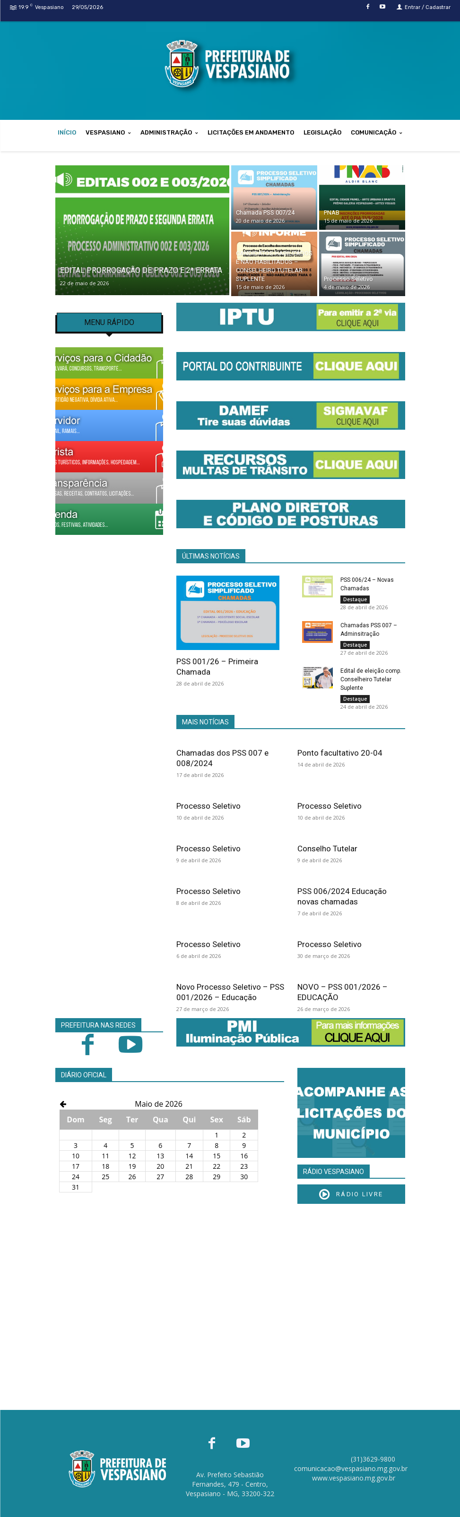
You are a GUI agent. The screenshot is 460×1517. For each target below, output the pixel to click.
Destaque (355, 599)
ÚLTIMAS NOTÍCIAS (211, 556)
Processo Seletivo (208, 806)
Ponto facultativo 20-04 (339, 753)
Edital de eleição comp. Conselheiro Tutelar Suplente (370, 679)
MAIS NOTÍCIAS (205, 722)
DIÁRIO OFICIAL (83, 1075)
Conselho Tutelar (327, 848)
